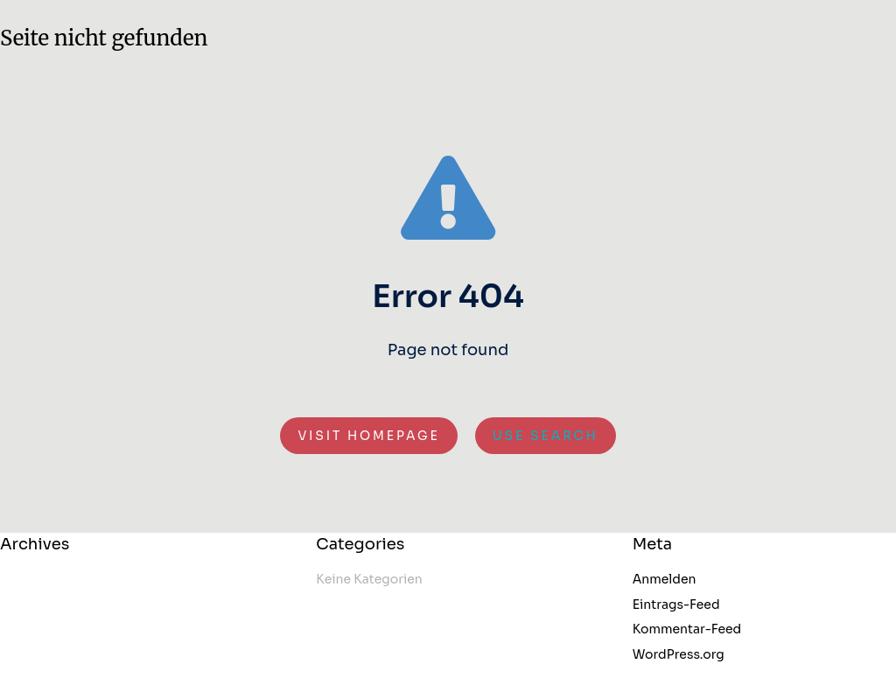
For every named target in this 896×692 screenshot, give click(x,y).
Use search (545, 436)
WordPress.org (678, 654)
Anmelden (664, 579)
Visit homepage (368, 436)
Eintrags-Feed (676, 604)
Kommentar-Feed (687, 629)
